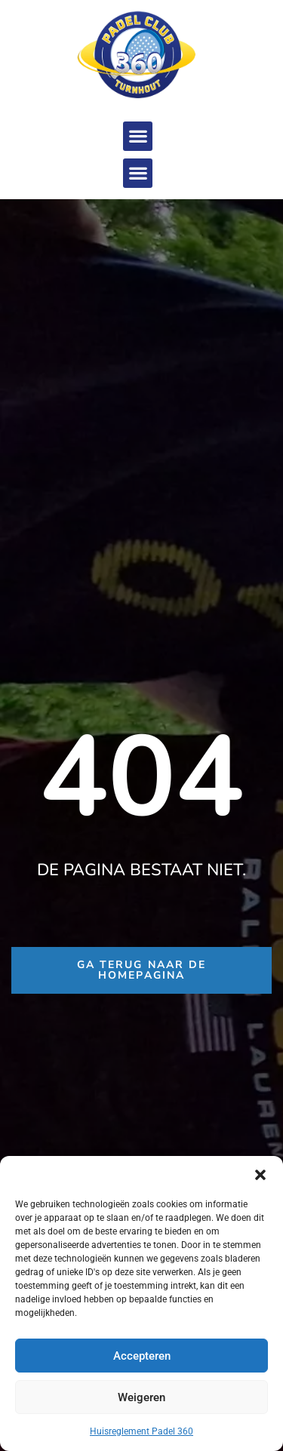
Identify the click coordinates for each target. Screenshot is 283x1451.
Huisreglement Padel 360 (141, 1431)
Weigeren (141, 1397)
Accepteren (142, 1356)
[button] (260, 1174)
